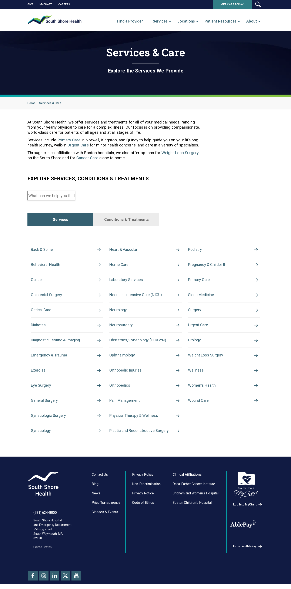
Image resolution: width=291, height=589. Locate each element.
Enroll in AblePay (245, 546)
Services (160, 21)
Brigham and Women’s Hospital (195, 493)
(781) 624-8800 (45, 513)
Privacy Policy (142, 475)
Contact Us (100, 475)
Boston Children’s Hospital (192, 503)
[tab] (60, 219)
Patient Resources (221, 21)
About (251, 21)
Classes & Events (105, 512)
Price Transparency (106, 503)
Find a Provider (130, 21)
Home (31, 103)
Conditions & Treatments (126, 219)
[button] (258, 4)
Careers (64, 4)
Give (30, 4)
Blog (95, 484)
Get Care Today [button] (232, 4)
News (96, 493)
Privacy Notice (143, 493)
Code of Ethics (143, 503)
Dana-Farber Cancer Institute (194, 484)
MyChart (46, 4)
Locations (186, 21)
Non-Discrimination (146, 484)
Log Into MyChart (245, 504)
